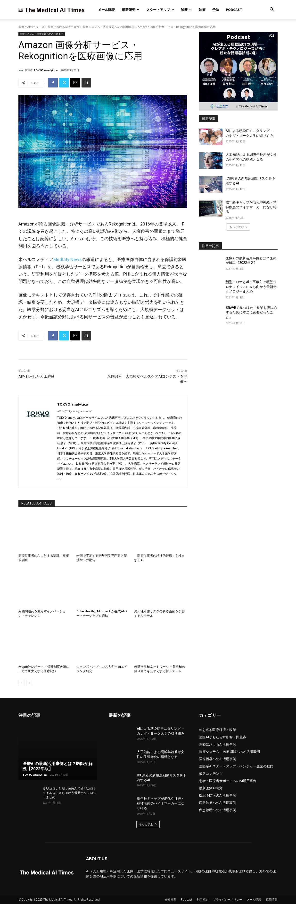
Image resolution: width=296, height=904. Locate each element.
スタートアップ (160, 9)
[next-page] (29, 683)
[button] (272, 10)
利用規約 (202, 899)
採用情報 (272, 899)
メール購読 (106, 9)
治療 (202, 9)
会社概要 (170, 899)
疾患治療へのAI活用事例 (217, 802)
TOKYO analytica (45, 70)
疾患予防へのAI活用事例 (217, 795)
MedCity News (67, 259)
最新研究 (130, 9)
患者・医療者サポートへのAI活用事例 (227, 780)
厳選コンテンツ (211, 773)
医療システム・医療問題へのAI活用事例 (108, 27)
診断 (186, 9)
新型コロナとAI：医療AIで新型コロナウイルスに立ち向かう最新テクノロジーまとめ (251, 286)
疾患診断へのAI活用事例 (217, 810)
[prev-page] (21, 683)
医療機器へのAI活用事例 (217, 758)
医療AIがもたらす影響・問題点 (222, 737)
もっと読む (238, 227)
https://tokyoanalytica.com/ (74, 411)
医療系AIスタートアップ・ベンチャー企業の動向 (236, 766)
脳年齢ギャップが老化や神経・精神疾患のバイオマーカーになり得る (251, 207)
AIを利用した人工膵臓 (36, 376)
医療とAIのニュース (31, 27)
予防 (215, 9)
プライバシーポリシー (227, 899)
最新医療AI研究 (210, 788)
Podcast (234, 9)
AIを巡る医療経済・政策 (217, 729)
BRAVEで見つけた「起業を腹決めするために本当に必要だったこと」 (251, 312)
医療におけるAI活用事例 (63, 27)
